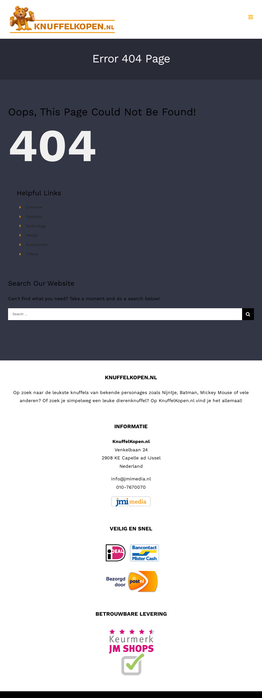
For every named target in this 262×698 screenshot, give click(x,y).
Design (32, 235)
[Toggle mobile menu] (251, 17)
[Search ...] (125, 314)
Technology (36, 226)
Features (34, 216)
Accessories (36, 244)
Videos (32, 254)
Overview (34, 207)
